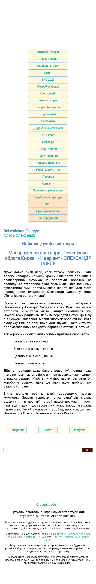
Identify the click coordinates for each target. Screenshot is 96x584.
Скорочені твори (48, 65)
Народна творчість (48, 162)
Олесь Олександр (19, 235)
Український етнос (48, 169)
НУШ (48, 204)
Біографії (48, 142)
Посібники (48, 121)
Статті (48, 72)
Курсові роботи (48, 505)
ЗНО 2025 (48, 79)
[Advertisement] (48, 23)
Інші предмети (48, 218)
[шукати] (41, 450)
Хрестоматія (48, 93)
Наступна (79, 430)
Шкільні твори (48, 58)
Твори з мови (48, 149)
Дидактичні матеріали (48, 128)
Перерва (48, 176)
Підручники (48, 114)
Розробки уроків (48, 86)
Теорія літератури (48, 107)
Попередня (16, 430)
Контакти (48, 183)
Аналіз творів (48, 100)
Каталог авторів (48, 52)
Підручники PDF (48, 155)
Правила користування (48, 190)
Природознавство (48, 211)
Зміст (48, 430)
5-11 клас (48, 135)
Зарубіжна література (48, 197)
